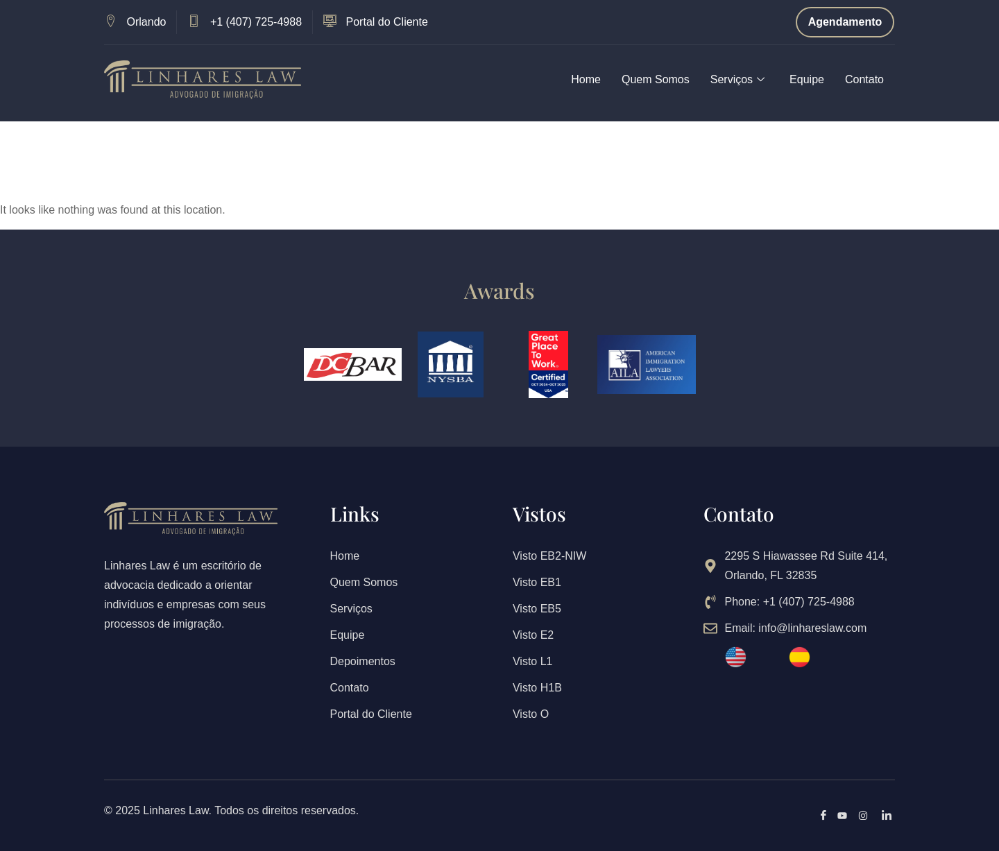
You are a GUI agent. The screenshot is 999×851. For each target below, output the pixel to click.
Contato (864, 79)
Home (586, 79)
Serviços (737, 79)
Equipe (806, 79)
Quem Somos (656, 79)
